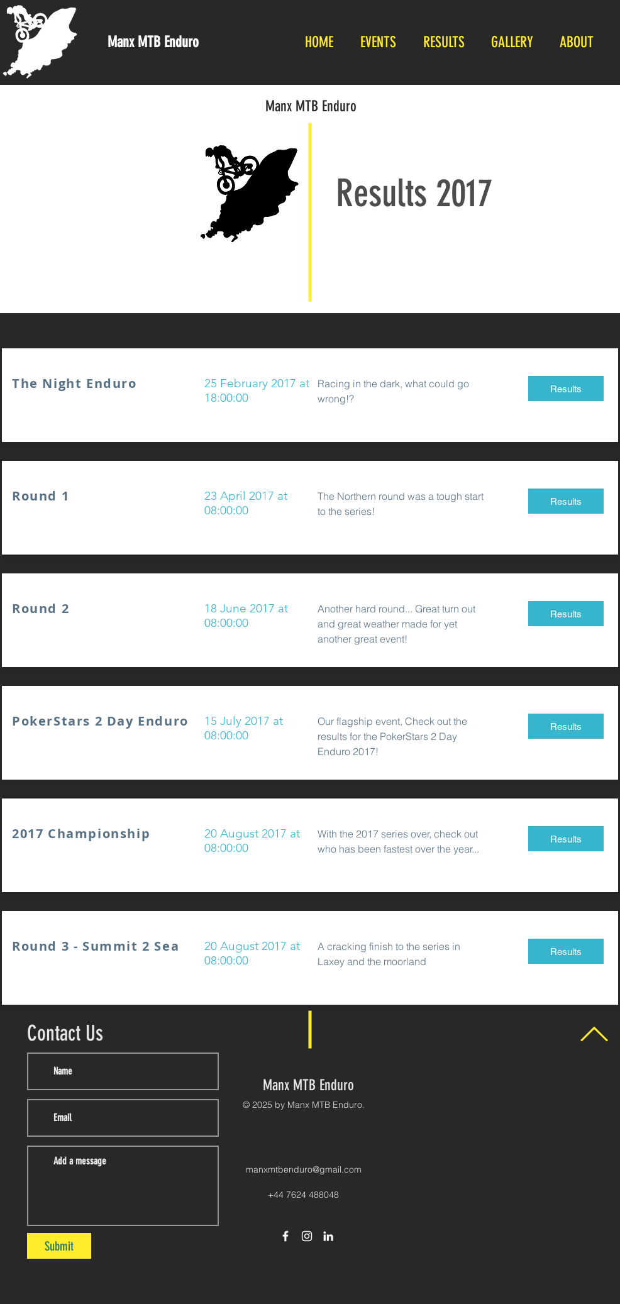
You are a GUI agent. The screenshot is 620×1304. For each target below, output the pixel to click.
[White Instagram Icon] (307, 1236)
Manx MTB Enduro (311, 106)
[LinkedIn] (328, 1236)
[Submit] (59, 1246)
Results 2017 (414, 193)
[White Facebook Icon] (285, 1236)
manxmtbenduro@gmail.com (304, 1169)
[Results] (566, 388)
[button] (377, 42)
